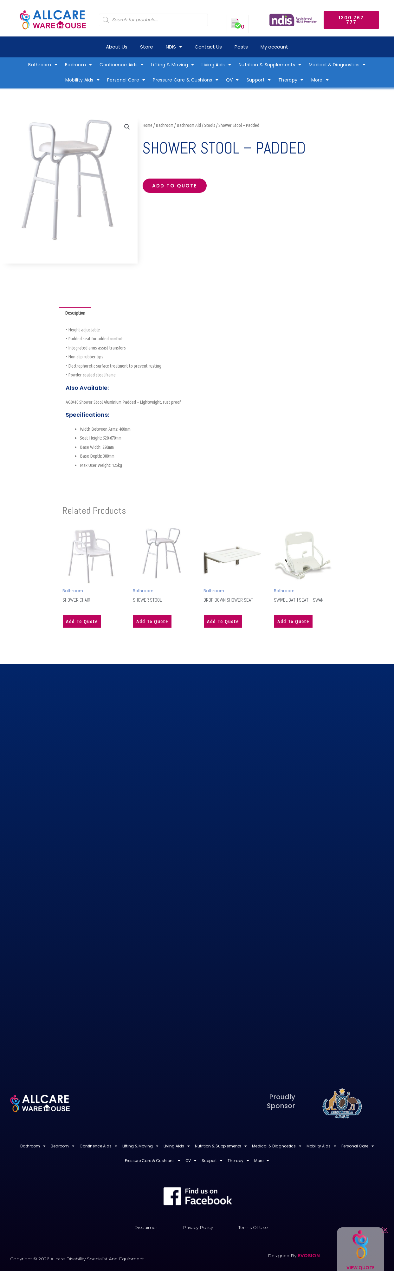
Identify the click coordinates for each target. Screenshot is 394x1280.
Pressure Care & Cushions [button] (185, 80)
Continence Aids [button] (122, 64)
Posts (241, 46)
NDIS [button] (174, 46)
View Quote (360, 1267)
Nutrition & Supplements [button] (270, 64)
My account (274, 46)
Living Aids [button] (216, 64)
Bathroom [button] (42, 64)
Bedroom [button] (78, 64)
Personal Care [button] (126, 80)
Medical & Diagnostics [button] (337, 64)
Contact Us (208, 46)
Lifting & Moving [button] (172, 64)
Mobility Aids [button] (82, 80)
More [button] (320, 80)
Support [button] (259, 80)
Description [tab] (75, 313)
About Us (116, 46)
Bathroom (164, 125)
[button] (127, 127)
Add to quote (174, 185)
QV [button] (232, 80)
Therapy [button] (290, 80)
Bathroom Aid (189, 125)
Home (147, 125)
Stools (209, 125)
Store (146, 46)
